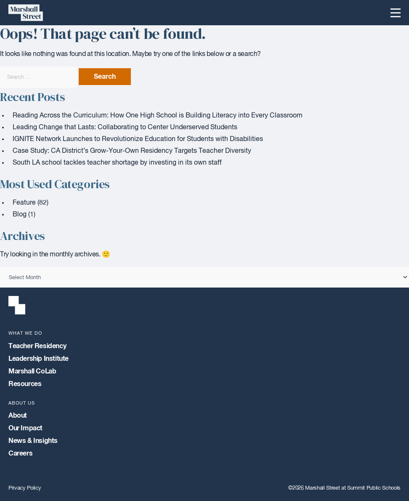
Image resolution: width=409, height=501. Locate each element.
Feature (24, 203)
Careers (20, 453)
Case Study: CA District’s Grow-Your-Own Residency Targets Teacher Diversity (132, 151)
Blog (20, 214)
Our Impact (25, 428)
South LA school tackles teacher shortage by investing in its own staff (117, 163)
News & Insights (33, 440)
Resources (24, 384)
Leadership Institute (38, 358)
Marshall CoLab (32, 371)
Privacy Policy (24, 488)
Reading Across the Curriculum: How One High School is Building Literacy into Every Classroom (158, 115)
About (17, 415)
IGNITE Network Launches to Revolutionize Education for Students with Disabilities (138, 139)
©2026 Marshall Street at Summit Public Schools (344, 488)
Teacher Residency (37, 346)
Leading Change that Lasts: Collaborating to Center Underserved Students (125, 127)
